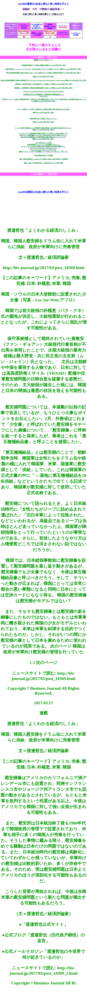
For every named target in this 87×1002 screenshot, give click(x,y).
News (43, 60)
